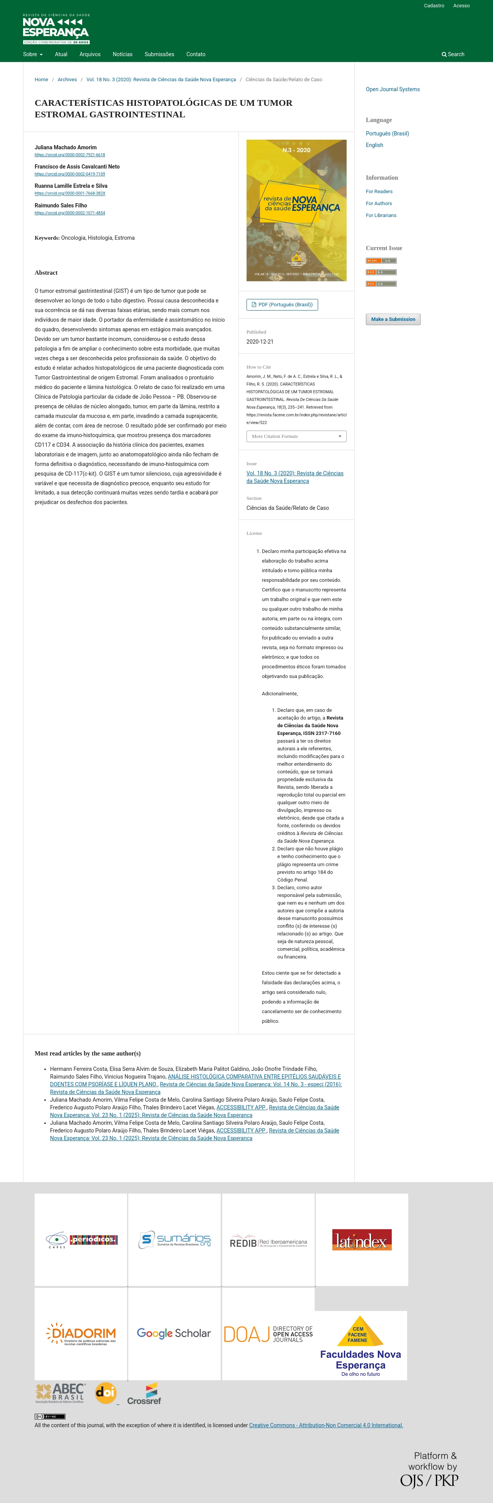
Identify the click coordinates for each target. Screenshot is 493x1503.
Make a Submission (393, 319)
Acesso (461, 5)
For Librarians (381, 215)
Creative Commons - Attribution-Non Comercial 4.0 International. (326, 1425)
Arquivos (90, 54)
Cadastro (434, 5)
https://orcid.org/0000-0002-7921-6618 (70, 154)
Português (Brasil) (387, 133)
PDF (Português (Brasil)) (285, 304)
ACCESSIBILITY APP (241, 1107)
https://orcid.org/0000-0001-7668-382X (70, 193)
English (374, 145)
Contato (195, 54)
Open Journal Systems (393, 89)
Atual (61, 54)
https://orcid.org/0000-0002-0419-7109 (70, 174)
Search (453, 54)
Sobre (31, 54)
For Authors (379, 203)
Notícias (123, 54)
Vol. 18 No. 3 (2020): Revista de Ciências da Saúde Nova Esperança (161, 79)
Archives (67, 79)
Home (41, 79)
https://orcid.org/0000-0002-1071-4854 (70, 212)
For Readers (379, 191)
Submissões (159, 54)
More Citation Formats (275, 436)
